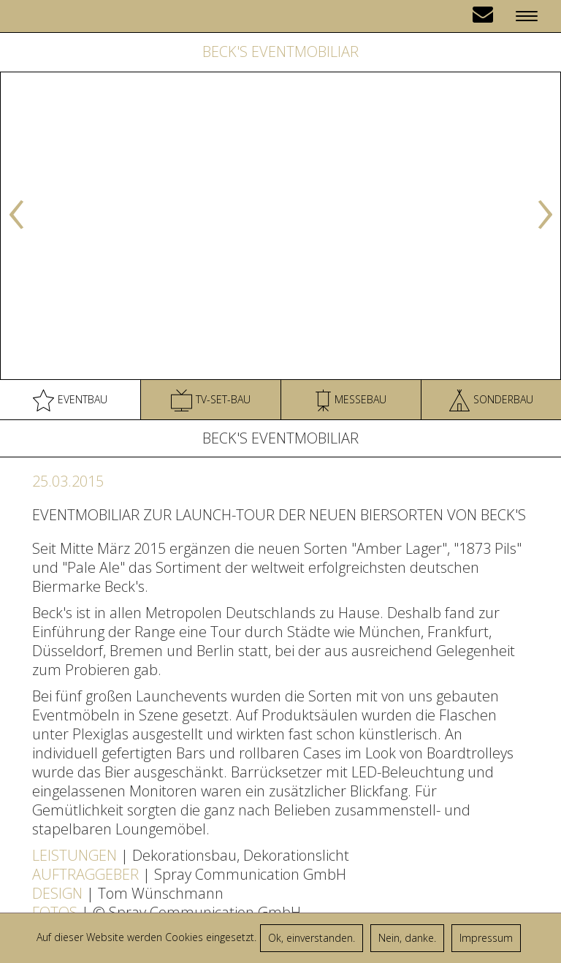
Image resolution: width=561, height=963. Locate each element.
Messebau (351, 400)
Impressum (486, 938)
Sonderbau (491, 400)
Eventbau (70, 400)
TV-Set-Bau (211, 400)
